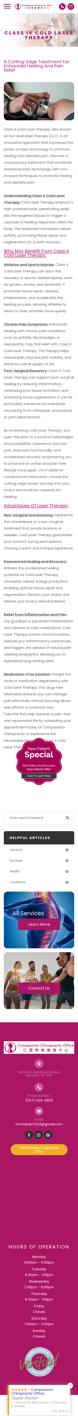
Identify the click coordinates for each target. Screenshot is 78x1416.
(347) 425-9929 (39, 1100)
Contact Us (39, 988)
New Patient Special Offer (39, 1149)
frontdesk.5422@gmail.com (39, 1124)
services (16, 860)
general (16, 850)
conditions (18, 882)
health (15, 871)
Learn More (39, 924)
